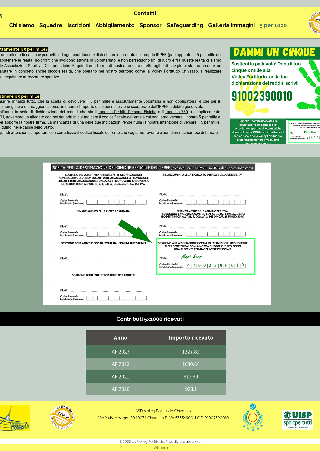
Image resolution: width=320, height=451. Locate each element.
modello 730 (176, 111)
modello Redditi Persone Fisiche (127, 111)
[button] (22, 25)
